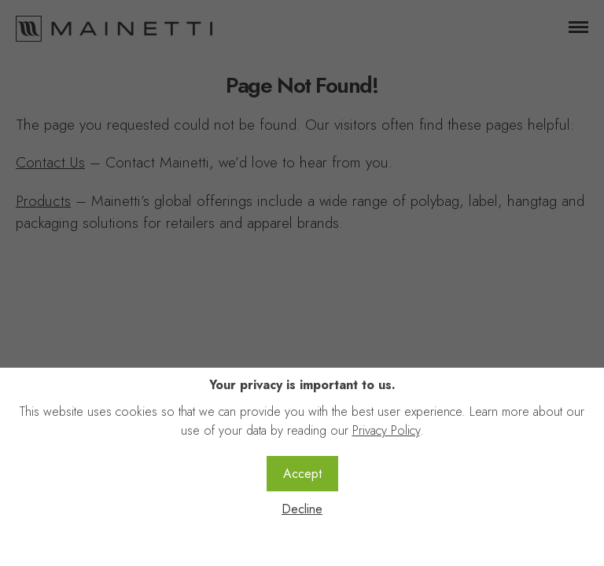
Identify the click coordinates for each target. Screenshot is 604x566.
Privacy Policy (386, 430)
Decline (302, 509)
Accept (302, 474)
